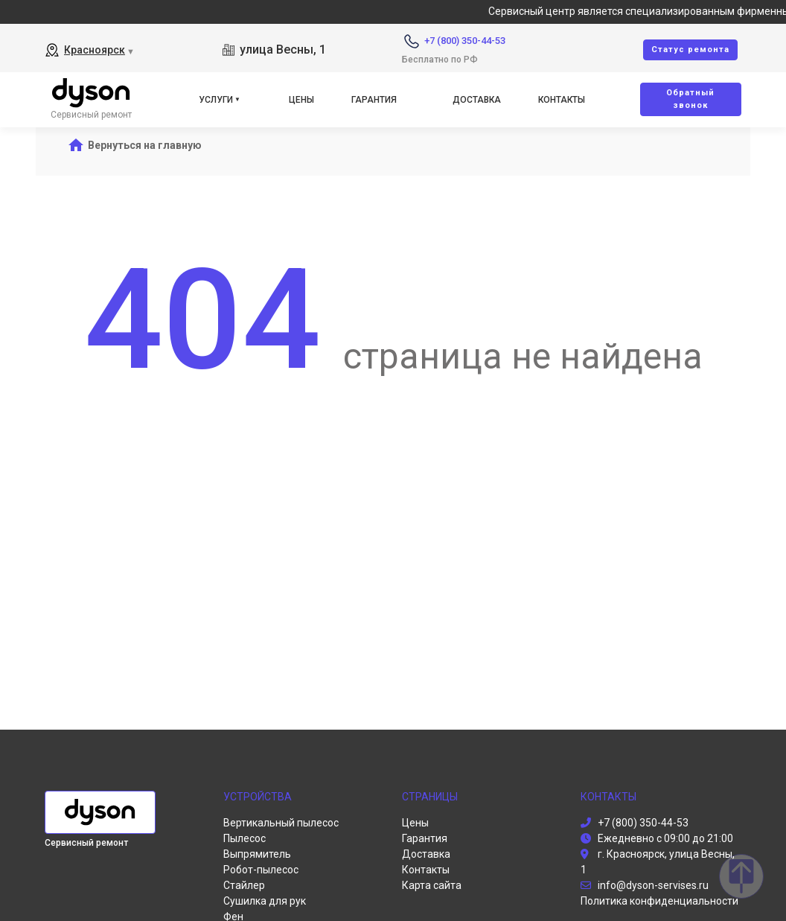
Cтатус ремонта (690, 49)
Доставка (477, 100)
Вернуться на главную (145, 145)
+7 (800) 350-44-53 (464, 40)
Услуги (216, 100)
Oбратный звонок (690, 99)
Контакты (561, 100)
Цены (301, 100)
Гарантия (374, 100)
